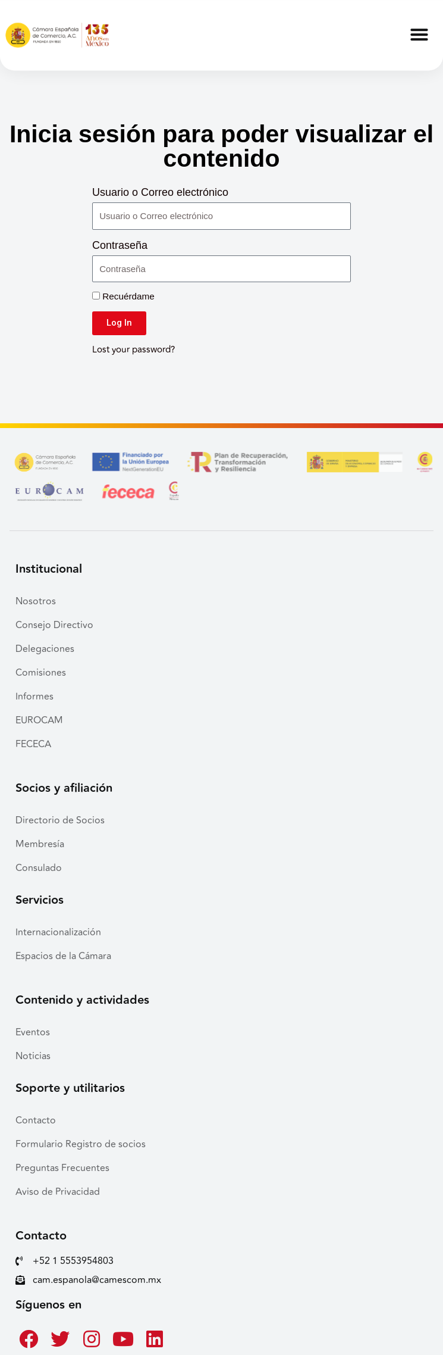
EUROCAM (39, 720)
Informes (34, 696)
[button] (419, 29)
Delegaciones (44, 649)
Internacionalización (58, 932)
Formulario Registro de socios (80, 1144)
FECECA (33, 744)
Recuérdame (123, 296)
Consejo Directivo (54, 625)
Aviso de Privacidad (57, 1192)
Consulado (38, 868)
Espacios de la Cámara (63, 956)
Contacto (35, 1120)
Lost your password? (133, 349)
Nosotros (35, 601)
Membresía (39, 844)
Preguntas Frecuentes (62, 1168)
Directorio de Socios (60, 820)
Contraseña (119, 245)
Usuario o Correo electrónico (160, 192)
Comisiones (40, 673)
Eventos (32, 1032)
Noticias (33, 1056)
